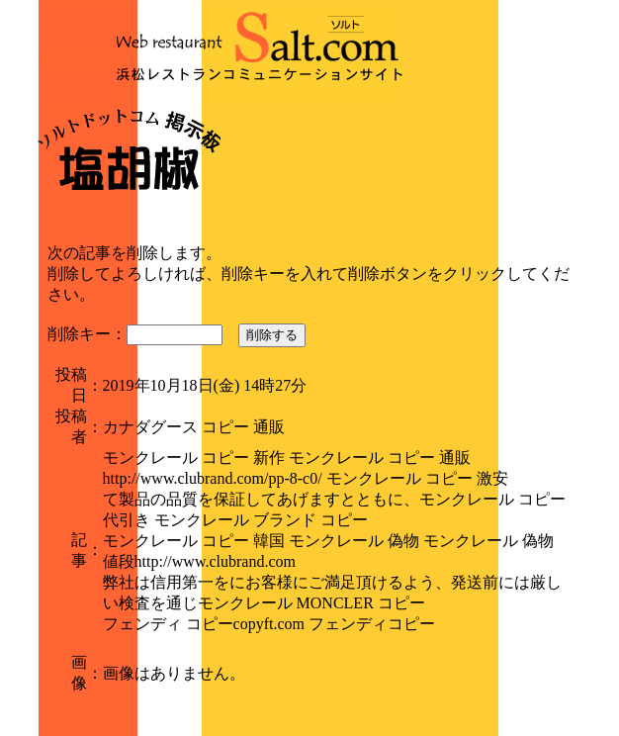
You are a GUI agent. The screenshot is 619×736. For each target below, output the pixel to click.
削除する (272, 334)
